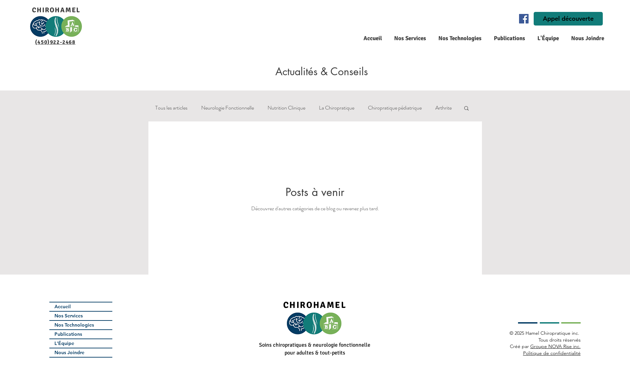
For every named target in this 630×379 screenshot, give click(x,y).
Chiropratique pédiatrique (395, 108)
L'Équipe (64, 343)
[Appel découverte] (568, 19)
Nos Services (68, 316)
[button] (409, 38)
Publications (68, 334)
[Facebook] (524, 18)
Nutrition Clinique (286, 108)
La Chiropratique (336, 108)
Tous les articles (171, 108)
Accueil (62, 306)
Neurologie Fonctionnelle (227, 108)
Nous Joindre (69, 352)
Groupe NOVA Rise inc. (555, 346)
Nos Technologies (74, 325)
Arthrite (443, 108)
